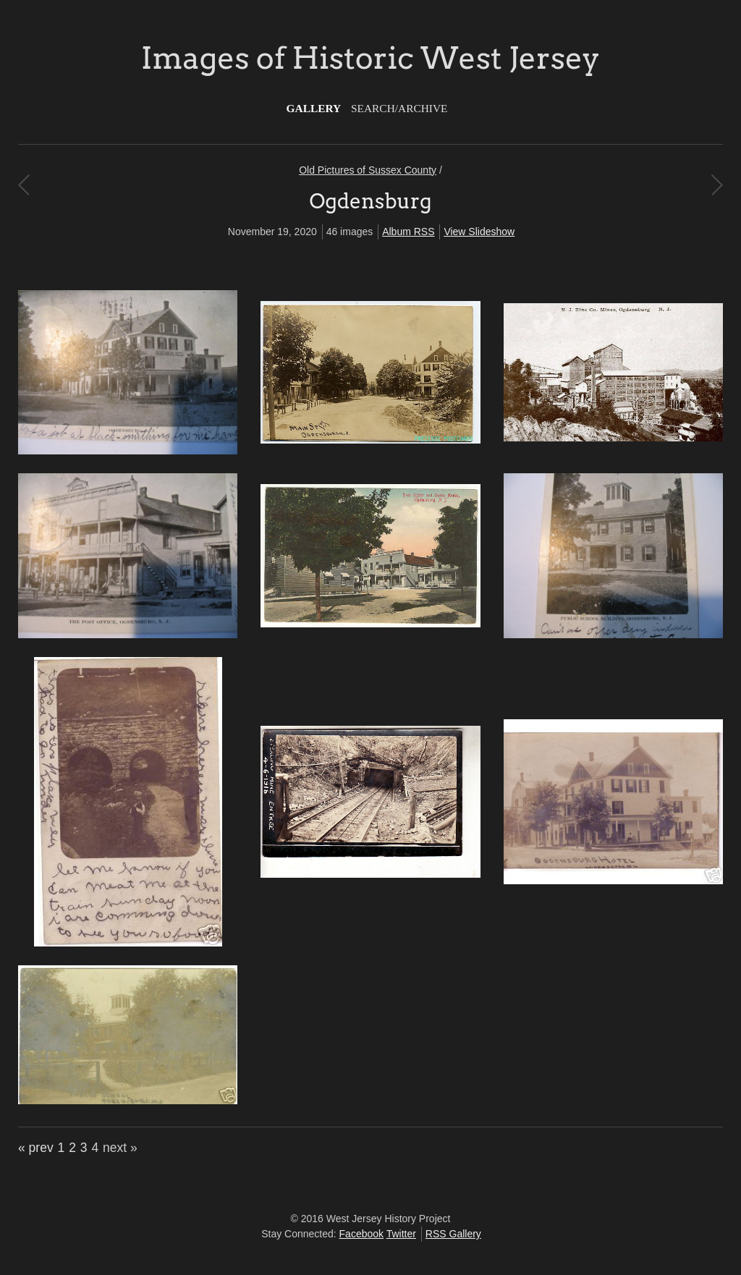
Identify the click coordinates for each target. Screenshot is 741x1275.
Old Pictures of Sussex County (367, 170)
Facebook (361, 1234)
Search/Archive (399, 108)
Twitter (401, 1234)
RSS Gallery (453, 1234)
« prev (36, 1147)
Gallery (314, 108)
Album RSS (408, 231)
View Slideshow (479, 231)
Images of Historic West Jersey (370, 58)
